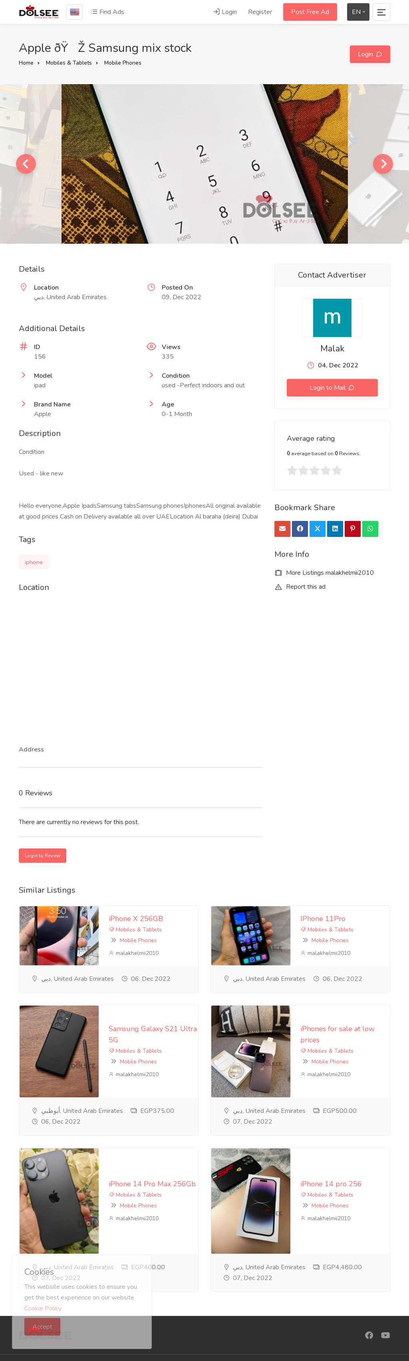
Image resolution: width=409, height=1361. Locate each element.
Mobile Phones (122, 63)
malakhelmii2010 (54, 939)
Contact (157, 1309)
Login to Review (42, 855)
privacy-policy (166, 1269)
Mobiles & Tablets (69, 63)
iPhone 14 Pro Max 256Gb (72, 1090)
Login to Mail (328, 387)
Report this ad (300, 586)
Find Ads (107, 12)
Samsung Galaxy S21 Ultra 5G (79, 997)
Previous (26, 164)
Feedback (160, 1296)
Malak (332, 349)
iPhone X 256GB (56, 915)
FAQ (153, 1282)
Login (225, 12)
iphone (34, 562)
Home (26, 63)
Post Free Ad (310, 12)
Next (383, 164)
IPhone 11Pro (243, 915)
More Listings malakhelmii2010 (324, 572)
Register (260, 12)
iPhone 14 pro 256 (251, 1090)
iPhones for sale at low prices (268, 997)
